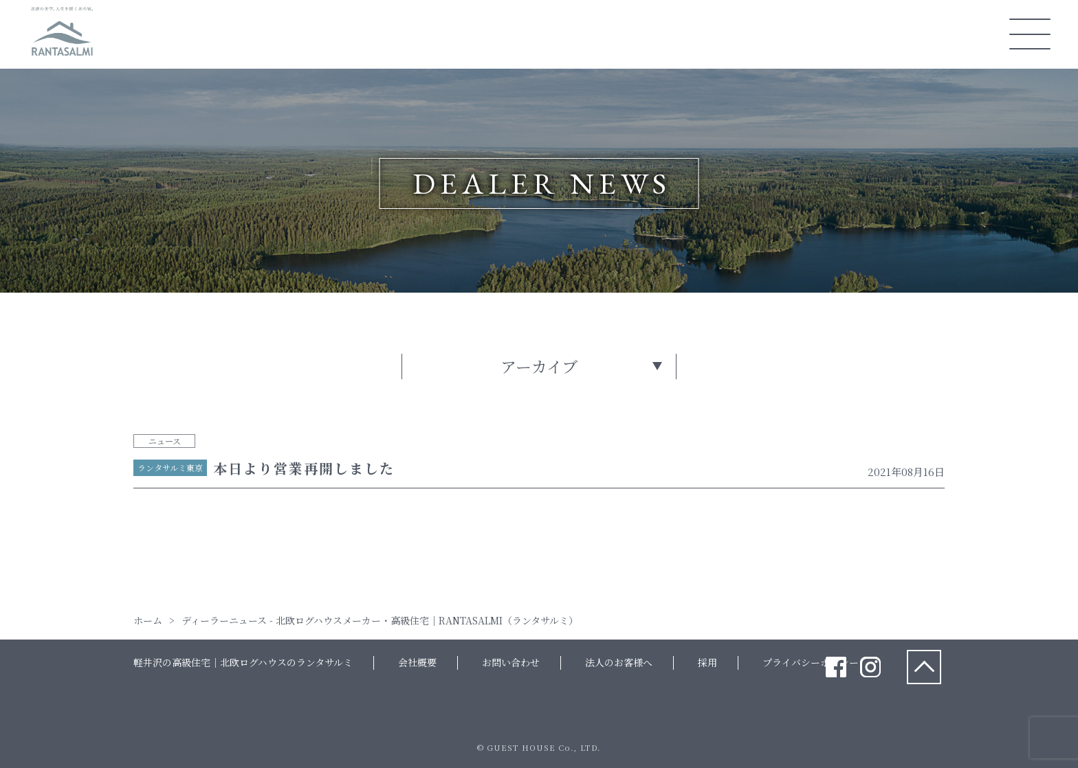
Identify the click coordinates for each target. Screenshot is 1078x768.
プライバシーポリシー (810, 662)
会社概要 (417, 662)
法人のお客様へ (618, 662)
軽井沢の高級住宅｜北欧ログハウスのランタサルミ (243, 662)
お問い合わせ (511, 662)
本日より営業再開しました (304, 468)
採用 (707, 662)
